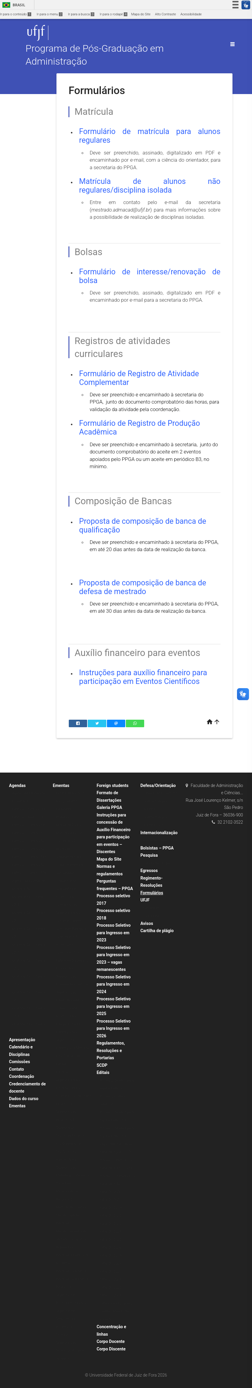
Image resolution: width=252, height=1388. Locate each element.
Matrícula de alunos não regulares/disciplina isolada (149, 185)
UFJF (145, 900)
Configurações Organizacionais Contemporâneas (69, 913)
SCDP (102, 1065)
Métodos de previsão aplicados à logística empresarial (71, 1239)
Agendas (17, 785)
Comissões (19, 1061)
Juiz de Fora (152, 916)
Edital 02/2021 (111, 1263)
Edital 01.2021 (110, 1200)
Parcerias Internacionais (161, 840)
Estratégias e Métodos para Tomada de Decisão (72, 1056)
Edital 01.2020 (110, 1192)
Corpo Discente (111, 1349)
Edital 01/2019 (111, 1208)
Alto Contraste (165, 14)
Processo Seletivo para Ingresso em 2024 (114, 984)
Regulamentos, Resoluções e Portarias (111, 1050)
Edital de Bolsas (111, 1184)
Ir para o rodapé (113, 14)
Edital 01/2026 (111, 1247)
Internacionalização (159, 832)
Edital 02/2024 (111, 1279)
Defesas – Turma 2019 (29, 857)
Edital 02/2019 (111, 1256)
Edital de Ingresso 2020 (117, 1152)
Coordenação (21, 1076)
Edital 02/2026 (111, 1295)
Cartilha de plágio (157, 930)
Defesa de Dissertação (73, 960)
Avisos (146, 923)
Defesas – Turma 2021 (29, 865)
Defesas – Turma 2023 (29, 849)
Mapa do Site (140, 14)
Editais (103, 1072)
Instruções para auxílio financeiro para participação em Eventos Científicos (143, 677)
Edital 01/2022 (111, 1216)
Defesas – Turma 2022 (29, 841)
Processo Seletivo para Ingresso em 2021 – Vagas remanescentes (117, 1136)
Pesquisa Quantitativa (72, 1279)
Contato (16, 1069)
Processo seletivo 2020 (117, 1160)
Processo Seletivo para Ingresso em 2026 (114, 1028)
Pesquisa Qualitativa (71, 1271)
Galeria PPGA (109, 807)
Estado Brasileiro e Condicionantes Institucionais (70, 1008)
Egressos (149, 870)
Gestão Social (66, 1152)
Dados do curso (23, 1098)
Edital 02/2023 (111, 1272)
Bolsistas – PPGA (157, 848)
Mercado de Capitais (71, 1207)
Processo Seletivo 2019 (117, 1176)
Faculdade (151, 908)
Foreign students (113, 785)
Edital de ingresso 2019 (117, 1168)
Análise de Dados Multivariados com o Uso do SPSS (71, 833)
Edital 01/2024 (111, 1232)
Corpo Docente (111, 1341)
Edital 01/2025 (111, 1240)
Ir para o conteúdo (15, 14)
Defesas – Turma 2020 (29, 833)
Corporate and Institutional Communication (68, 944)
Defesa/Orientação (158, 785)
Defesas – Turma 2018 (29, 825)
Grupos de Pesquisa (158, 863)
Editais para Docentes (116, 1303)
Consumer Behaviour (71, 929)
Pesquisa (149, 855)
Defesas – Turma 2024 (29, 873)
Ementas (17, 1105)
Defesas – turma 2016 (28, 809)
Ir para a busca (81, 14)
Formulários (151, 892)
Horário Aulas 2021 (70, 793)
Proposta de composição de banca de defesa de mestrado (142, 587)
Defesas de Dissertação (161, 793)
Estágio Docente (68, 1024)
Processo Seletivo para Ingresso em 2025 (114, 1006)
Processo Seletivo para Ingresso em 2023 (114, 932)
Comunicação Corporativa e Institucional (66, 889)
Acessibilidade (191, 14)
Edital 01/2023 (111, 1224)
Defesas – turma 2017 (28, 817)
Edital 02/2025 (111, 1287)
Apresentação (22, 1039)
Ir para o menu (49, 14)
